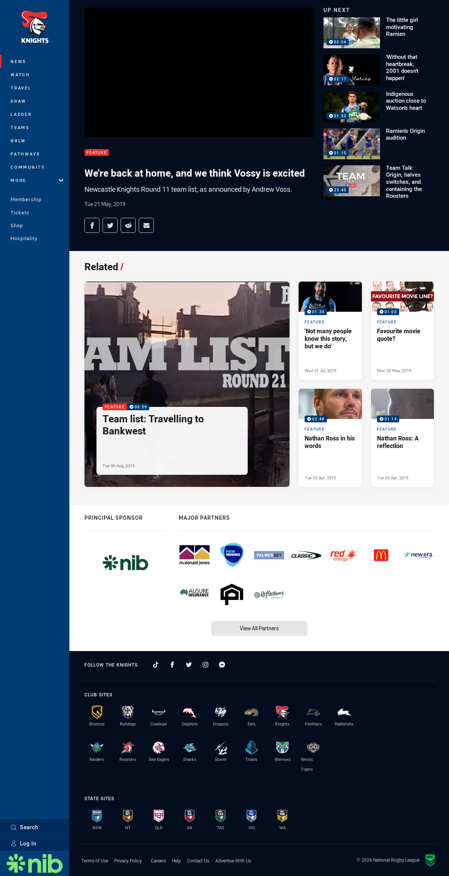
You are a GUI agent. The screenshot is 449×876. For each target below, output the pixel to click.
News (18, 61)
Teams (20, 127)
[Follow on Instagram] (205, 664)
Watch (20, 74)
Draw (18, 101)
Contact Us (198, 861)
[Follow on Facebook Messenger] (222, 664)
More (37, 180)
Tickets (20, 212)
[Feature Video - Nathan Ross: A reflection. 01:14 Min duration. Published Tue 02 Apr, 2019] (402, 438)
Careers (158, 861)
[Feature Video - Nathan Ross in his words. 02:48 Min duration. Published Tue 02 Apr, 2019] (330, 438)
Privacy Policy (128, 861)
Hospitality (24, 238)
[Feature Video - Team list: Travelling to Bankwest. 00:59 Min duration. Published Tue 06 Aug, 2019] (187, 384)
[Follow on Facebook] (172, 664)
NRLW (18, 140)
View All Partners (259, 628)
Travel (21, 88)
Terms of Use (94, 861)
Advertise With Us (233, 861)
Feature (97, 152)
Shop (17, 225)
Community (28, 167)
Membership (26, 199)
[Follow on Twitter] (189, 664)
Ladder (21, 114)
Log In (24, 843)
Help (176, 861)
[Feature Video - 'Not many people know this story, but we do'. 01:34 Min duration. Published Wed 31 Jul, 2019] (330, 331)
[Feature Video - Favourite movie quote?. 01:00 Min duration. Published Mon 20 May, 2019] (402, 331)
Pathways (25, 154)
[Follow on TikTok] (156, 664)
